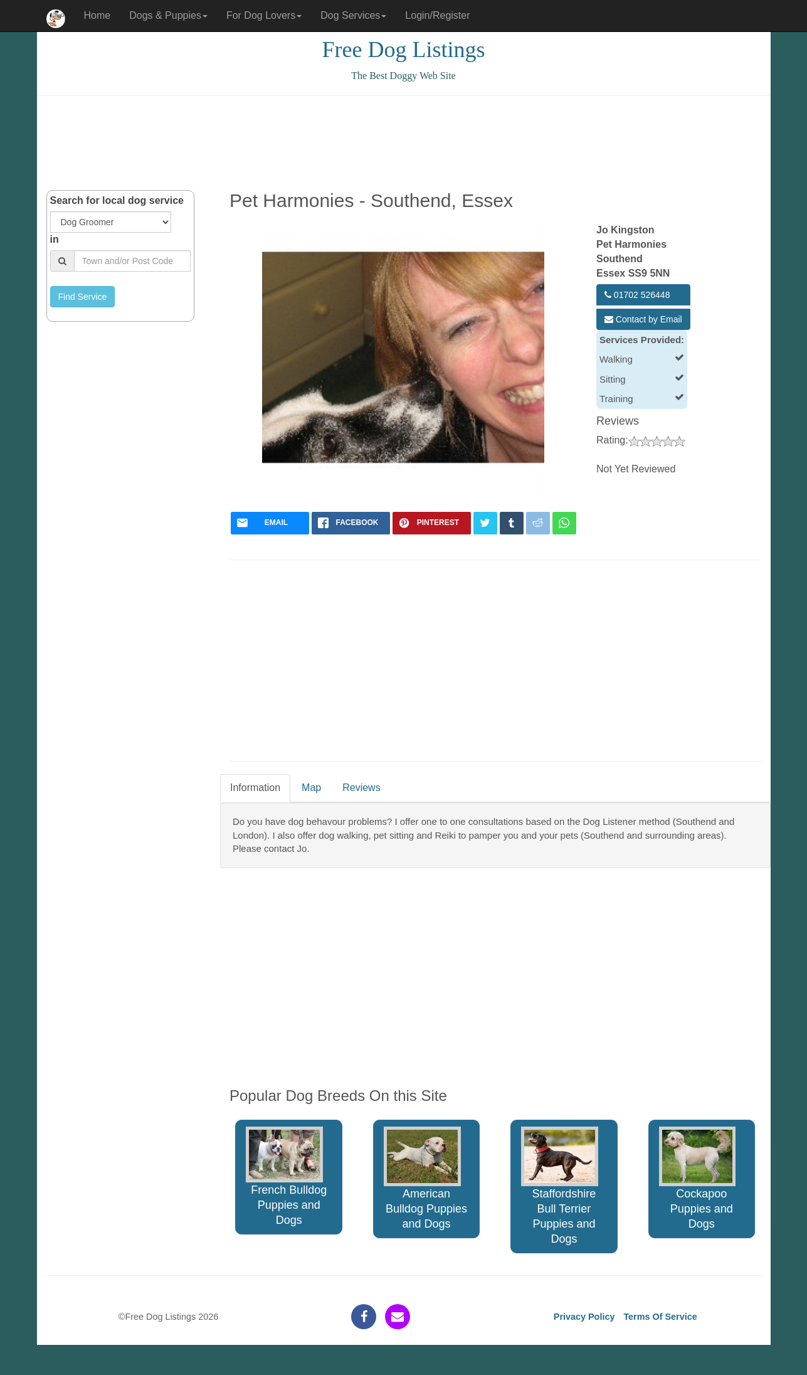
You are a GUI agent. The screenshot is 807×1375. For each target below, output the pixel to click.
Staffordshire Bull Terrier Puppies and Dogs (559, 1186)
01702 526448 (637, 295)
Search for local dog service (117, 200)
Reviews (361, 787)
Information (255, 787)
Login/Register (437, 15)
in (54, 239)
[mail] (270, 523)
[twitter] (485, 523)
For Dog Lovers (264, 15)
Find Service (82, 297)
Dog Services (353, 15)
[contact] (397, 1316)
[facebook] (351, 523)
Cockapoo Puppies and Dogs (697, 1178)
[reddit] (538, 523)
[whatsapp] (564, 523)
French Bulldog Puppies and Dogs (286, 1177)
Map (311, 787)
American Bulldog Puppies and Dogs (425, 1178)
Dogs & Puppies (168, 15)
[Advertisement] (403, 143)
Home (97, 15)
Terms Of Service (660, 1317)
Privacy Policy (584, 1317)
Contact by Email (643, 319)
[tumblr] (512, 523)
